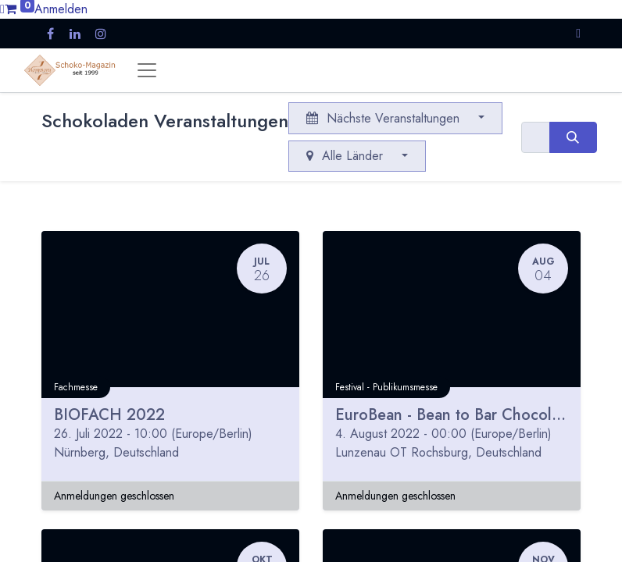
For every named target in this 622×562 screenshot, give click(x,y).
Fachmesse (76, 387)
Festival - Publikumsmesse (386, 387)
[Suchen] (573, 137)
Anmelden (61, 9)
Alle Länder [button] (346, 156)
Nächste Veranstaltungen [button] (384, 118)
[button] (578, 33)
